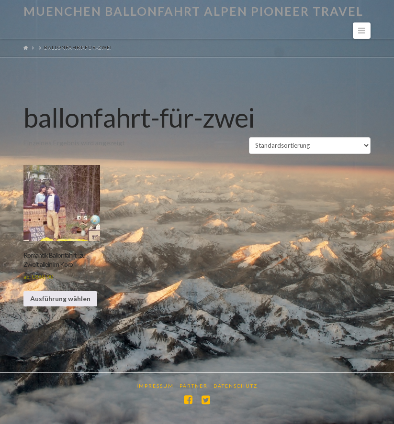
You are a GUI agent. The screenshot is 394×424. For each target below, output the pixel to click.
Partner (194, 386)
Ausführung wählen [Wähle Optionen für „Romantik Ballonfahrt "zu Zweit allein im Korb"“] (60, 298)
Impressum (155, 386)
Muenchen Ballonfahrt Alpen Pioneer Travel (193, 11)
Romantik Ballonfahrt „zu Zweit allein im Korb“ (54, 259)
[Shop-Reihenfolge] (310, 145)
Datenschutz (236, 386)
